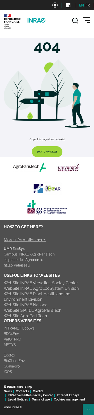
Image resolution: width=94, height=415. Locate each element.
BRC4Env (11, 334)
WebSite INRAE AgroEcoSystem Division (41, 288)
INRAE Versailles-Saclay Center (30, 395)
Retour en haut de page (90, 411)
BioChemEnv (14, 361)
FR (87, 5)
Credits (38, 391)
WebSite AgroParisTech (25, 316)
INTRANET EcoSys (19, 328)
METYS (10, 345)
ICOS (8, 372)
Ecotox (9, 355)
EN (81, 5)
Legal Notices (18, 399)
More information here (24, 240)
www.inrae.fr (13, 407)
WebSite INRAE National (26, 304)
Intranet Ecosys (68, 395)
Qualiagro (12, 366)
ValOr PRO (12, 339)
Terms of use (41, 399)
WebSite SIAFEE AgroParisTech (32, 310)
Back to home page (47, 151)
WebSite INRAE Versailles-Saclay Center (41, 282)
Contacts (22, 391)
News (8, 391)
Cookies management (69, 399)
